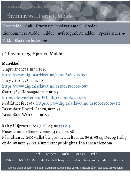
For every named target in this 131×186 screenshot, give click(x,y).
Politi (94, 154)
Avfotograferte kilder (76, 33)
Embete (51, 154)
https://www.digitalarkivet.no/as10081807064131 (78, 103)
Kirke (66, 154)
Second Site (64, 167)
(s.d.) (43, 126)
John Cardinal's (48, 167)
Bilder (48, 33)
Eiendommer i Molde (21, 33)
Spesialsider (109, 33)
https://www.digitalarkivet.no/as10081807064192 (44, 75)
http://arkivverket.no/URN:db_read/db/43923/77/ (44, 97)
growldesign (115, 167)
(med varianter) (58, 26)
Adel (37, 154)
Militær (80, 154)
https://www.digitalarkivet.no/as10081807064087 (45, 86)
